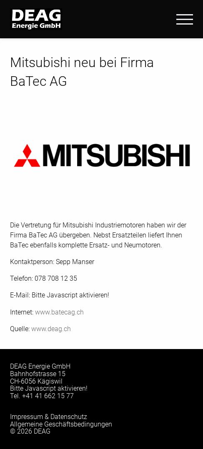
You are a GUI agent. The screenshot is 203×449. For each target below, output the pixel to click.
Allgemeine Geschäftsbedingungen (61, 424)
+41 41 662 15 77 (48, 396)
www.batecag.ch (59, 312)
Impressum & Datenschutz (48, 417)
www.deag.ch (51, 329)
